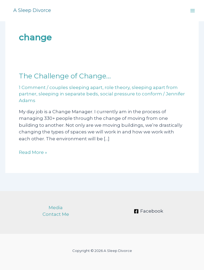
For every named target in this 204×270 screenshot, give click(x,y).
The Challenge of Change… (65, 76)
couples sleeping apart (76, 87)
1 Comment (32, 87)
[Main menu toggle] (193, 11)
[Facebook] (148, 211)
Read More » (33, 152)
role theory (117, 87)
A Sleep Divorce (32, 10)
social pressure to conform (131, 93)
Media (56, 207)
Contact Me (55, 214)
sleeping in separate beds (68, 93)
